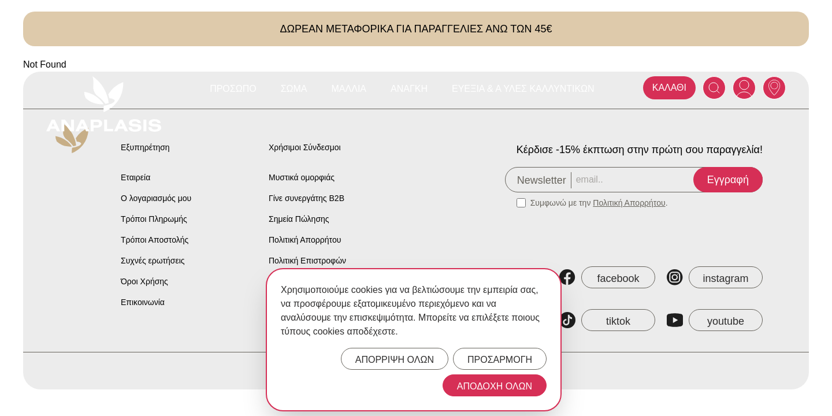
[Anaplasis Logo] (103, 104)
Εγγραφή (728, 179)
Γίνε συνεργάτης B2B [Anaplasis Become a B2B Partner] (306, 198)
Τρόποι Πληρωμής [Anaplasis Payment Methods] (154, 219)
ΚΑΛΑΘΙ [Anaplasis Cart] (669, 87)
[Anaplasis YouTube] (715, 320)
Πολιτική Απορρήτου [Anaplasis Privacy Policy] (305, 239)
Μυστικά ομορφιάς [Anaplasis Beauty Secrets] (302, 177)
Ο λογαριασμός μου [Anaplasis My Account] (156, 198)
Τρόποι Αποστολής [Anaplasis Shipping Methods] (154, 239)
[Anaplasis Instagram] (715, 277)
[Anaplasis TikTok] (607, 320)
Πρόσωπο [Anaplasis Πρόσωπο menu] (233, 89)
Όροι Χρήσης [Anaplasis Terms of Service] (144, 281)
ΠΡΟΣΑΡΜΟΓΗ (499, 360)
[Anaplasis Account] (744, 87)
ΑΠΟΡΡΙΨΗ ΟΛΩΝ (394, 360)
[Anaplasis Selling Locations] (774, 87)
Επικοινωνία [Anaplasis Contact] (143, 302)
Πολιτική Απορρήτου (629, 202)
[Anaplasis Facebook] (607, 277)
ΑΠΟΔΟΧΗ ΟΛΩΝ (494, 386)
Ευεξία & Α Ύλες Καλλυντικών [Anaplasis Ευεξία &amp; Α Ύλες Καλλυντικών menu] (523, 89)
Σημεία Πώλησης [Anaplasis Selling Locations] (299, 219)
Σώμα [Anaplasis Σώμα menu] (294, 89)
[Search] (714, 87)
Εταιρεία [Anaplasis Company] (135, 177)
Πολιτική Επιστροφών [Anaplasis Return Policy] (307, 260)
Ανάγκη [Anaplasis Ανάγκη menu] (409, 89)
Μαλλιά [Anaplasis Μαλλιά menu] (349, 89)
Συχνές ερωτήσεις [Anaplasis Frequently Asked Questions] (153, 260)
